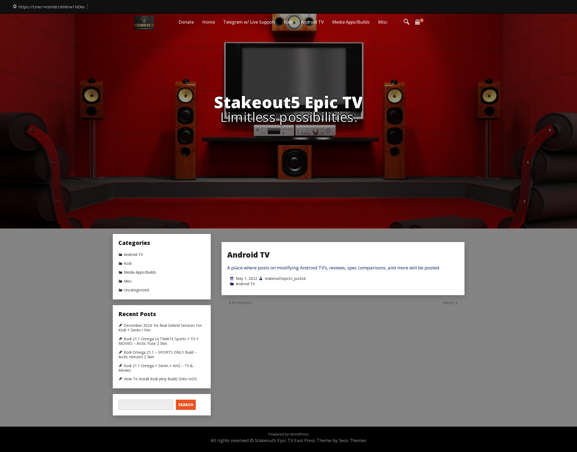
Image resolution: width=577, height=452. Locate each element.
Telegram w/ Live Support (249, 22)
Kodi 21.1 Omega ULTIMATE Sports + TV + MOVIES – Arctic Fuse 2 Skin (158, 341)
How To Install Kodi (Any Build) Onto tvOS (160, 379)
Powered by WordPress (288, 434)
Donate (186, 22)
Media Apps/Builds (351, 22)
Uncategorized (136, 290)
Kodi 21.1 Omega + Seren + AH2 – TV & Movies (155, 368)
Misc (382, 22)
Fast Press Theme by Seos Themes (330, 440)
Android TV (312, 22)
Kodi (288, 22)
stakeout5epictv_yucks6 (285, 310)
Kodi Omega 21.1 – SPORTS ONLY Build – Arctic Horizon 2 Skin (157, 354)
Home (208, 22)
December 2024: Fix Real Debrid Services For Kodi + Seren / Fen (160, 327)
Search (185, 404)
